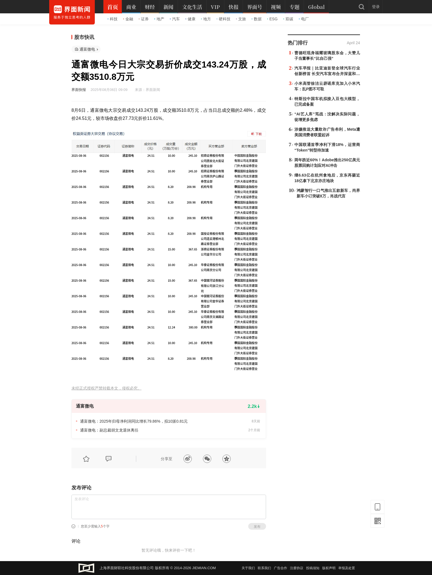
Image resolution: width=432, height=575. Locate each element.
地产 (159, 19)
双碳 (288, 19)
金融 (128, 19)
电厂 (304, 19)
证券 (144, 19)
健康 (190, 19)
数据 (257, 19)
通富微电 (87, 49)
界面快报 (78, 90)
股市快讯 (84, 37)
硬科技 (223, 19)
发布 (257, 527)
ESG (272, 19)
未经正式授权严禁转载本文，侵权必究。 (106, 388)
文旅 (241, 19)
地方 (206, 19)
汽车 (175, 19)
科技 (113, 19)
